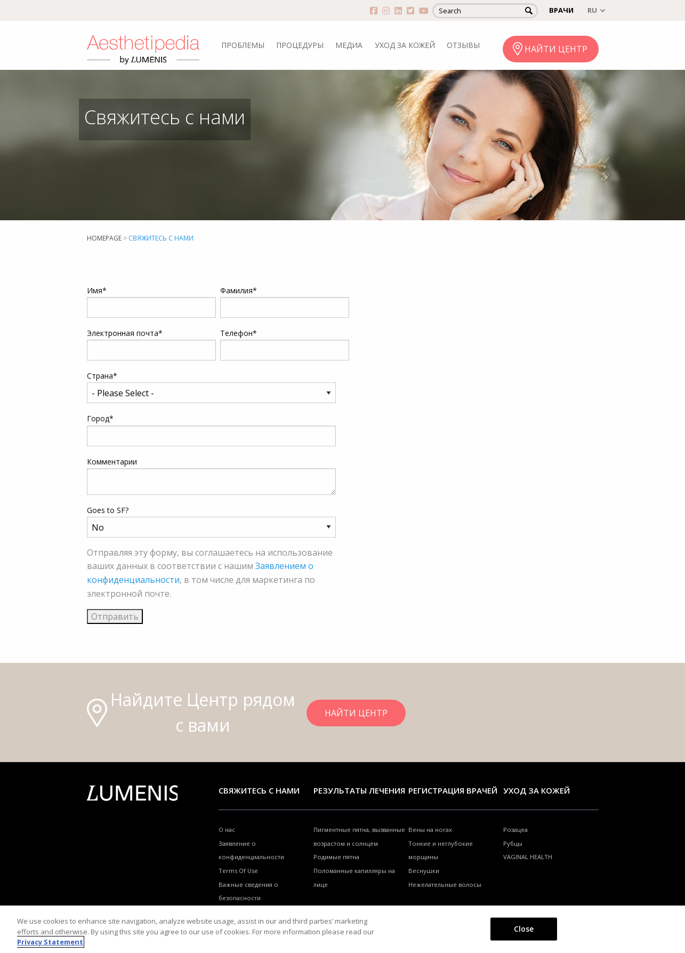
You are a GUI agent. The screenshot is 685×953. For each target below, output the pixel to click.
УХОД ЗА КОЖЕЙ (405, 45)
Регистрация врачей (452, 790)
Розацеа (515, 830)
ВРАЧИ (561, 10)
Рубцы (512, 843)
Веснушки (423, 871)
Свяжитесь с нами (259, 790)
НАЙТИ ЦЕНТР (556, 49)
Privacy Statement (50, 942)
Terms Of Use (238, 871)
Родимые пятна (336, 857)
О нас (227, 830)
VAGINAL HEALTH (527, 857)
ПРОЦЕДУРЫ (300, 45)
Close (524, 928)
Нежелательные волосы (444, 884)
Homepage (104, 238)
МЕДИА (348, 45)
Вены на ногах (430, 830)
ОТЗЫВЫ (463, 45)
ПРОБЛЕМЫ (242, 45)
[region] (342, 929)
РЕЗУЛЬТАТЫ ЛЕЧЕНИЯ (359, 790)
